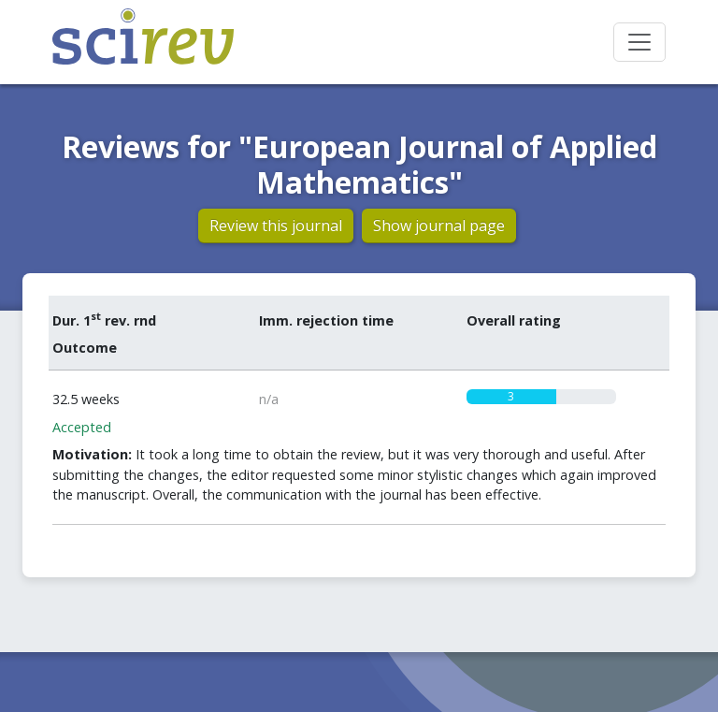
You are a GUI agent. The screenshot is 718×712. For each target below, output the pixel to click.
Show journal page (439, 225)
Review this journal (275, 225)
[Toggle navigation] (639, 42)
